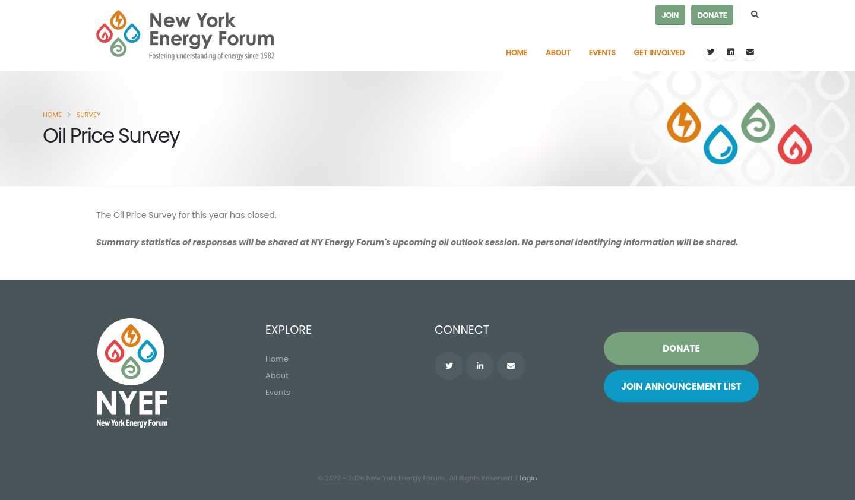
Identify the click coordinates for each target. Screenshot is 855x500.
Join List (681, 386)
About (558, 52)
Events (602, 52)
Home (516, 52)
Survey (89, 114)
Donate (712, 15)
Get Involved (659, 52)
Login (528, 478)
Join (670, 15)
